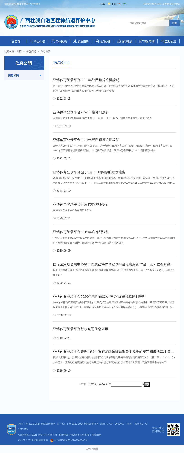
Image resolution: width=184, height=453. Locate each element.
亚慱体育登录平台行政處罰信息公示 (80, 204)
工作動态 (59, 41)
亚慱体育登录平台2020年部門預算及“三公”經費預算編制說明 (99, 296)
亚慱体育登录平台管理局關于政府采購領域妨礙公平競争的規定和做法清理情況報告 (117, 351)
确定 (147, 384)
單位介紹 (37, 41)
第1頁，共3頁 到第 (101, 384)
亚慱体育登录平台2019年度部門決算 (81, 232)
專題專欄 (146, 41)
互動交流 (168, 41)
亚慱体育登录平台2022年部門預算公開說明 (86, 80)
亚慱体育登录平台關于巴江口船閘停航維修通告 (89, 172)
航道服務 (81, 41)
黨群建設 (124, 41)
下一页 (87, 384)
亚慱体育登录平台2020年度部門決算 (81, 112)
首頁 (15, 41)
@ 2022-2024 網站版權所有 (33, 440)
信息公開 (103, 41)
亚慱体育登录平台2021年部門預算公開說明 (86, 140)
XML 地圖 (92, 448)
